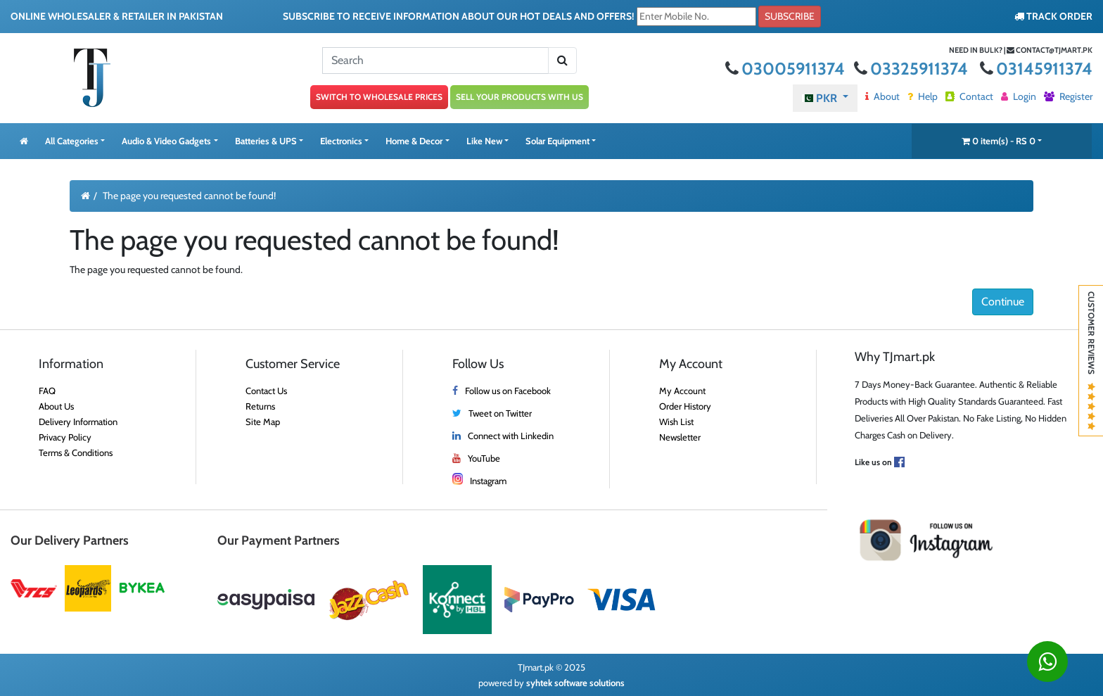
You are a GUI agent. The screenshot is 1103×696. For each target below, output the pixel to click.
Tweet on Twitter (500, 413)
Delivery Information (78, 421)
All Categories (71, 140)
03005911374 (786, 68)
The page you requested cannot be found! (189, 195)
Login (1018, 96)
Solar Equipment (557, 140)
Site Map (263, 421)
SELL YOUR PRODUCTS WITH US (519, 96)
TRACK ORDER (1053, 16)
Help (922, 96)
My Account (682, 390)
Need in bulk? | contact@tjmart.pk (1020, 50)
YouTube (484, 458)
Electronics (341, 140)
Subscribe (790, 16)
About (882, 96)
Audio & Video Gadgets (166, 140)
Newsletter (680, 437)
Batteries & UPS (266, 140)
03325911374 (912, 68)
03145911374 (1036, 68)
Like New (484, 140)
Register (1068, 96)
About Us (56, 406)
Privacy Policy (65, 437)
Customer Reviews (1091, 360)
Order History (685, 406)
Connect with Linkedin (511, 435)
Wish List (676, 421)
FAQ (47, 390)
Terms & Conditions (76, 452)
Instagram (488, 480)
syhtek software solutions (575, 682)
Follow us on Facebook (508, 390)
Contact (969, 96)
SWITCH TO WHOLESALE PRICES (379, 96)
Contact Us (266, 390)
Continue (1002, 301)
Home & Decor (413, 140)
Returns (260, 406)
